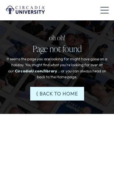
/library (50, 71)
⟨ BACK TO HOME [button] (57, 94)
